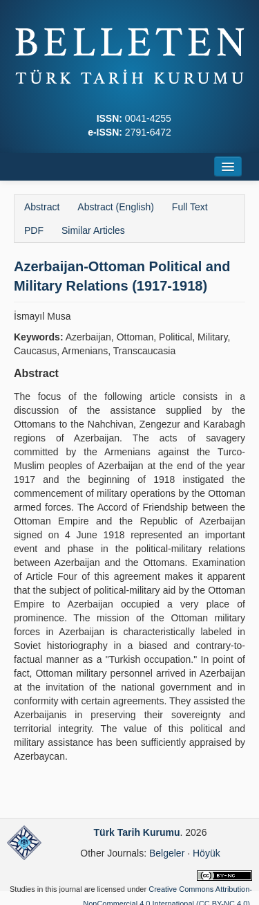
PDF (34, 230)
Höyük (206, 853)
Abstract (41, 206)
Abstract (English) (115, 206)
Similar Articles (93, 230)
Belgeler (166, 853)
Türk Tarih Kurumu (137, 832)
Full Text (190, 206)
